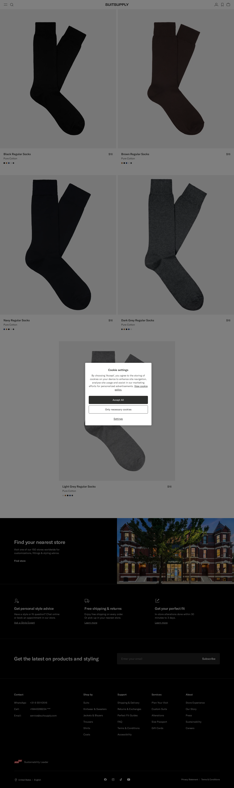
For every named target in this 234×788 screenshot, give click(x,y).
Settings (118, 418)
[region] (118, 394)
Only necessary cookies (118, 409)
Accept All (118, 400)
